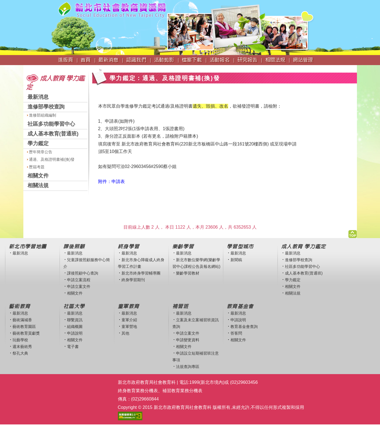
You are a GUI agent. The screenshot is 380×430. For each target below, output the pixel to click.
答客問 (236, 333)
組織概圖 (75, 326)
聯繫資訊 (75, 320)
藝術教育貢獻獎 (26, 333)
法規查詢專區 (187, 366)
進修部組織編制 (41, 115)
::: (25, 67)
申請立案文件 (78, 286)
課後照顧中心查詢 (82, 273)
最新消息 (38, 97)
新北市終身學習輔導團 (140, 273)
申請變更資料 (187, 340)
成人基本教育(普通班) (53, 134)
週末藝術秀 (22, 346)
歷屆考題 (36, 167)
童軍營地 (129, 326)
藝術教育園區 (24, 326)
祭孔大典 (20, 353)
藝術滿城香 (22, 320)
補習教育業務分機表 (182, 390)
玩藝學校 (20, 340)
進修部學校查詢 (46, 107)
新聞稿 (236, 260)
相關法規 (38, 185)
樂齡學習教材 (187, 273)
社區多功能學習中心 (51, 124)
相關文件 (38, 176)
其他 (125, 333)
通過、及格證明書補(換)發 (51, 159)
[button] (352, 232)
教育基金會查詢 (244, 326)
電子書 (73, 346)
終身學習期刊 (133, 280)
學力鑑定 (38, 143)
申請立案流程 (78, 280)
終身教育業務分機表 (138, 390)
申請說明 (75, 333)
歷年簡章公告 (40, 152)
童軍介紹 (129, 320)
